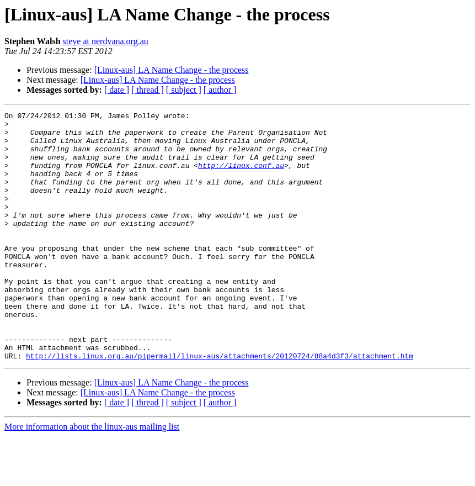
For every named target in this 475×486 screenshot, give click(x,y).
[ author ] (220, 89)
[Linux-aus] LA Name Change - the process (171, 70)
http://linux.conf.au (241, 177)
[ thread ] (147, 89)
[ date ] (116, 89)
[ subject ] (183, 89)
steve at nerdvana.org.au (105, 41)
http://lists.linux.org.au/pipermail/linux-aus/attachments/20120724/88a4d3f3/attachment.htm (219, 405)
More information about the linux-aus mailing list (91, 476)
